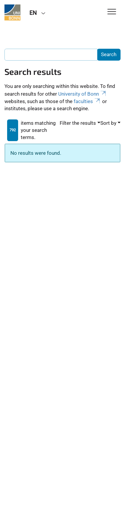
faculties (87, 101)
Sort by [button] (108, 123)
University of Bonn (82, 94)
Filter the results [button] (78, 123)
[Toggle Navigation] (111, 12)
